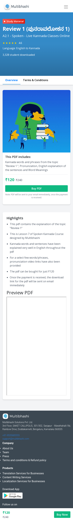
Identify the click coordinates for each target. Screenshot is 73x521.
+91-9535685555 (11, 435)
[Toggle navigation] (66, 7)
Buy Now (62, 514)
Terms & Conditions (35, 80)
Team (5, 452)
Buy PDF (37, 188)
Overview (11, 80)
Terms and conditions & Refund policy (24, 460)
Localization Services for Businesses (23, 481)
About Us (7, 448)
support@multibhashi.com (15, 438)
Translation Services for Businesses (23, 473)
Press (5, 456)
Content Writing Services (16, 477)
